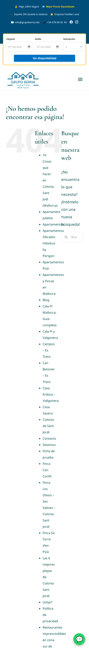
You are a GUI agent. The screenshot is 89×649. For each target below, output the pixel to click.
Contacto (49, 438)
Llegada (10, 38)
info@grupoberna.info (25, 22)
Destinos (49, 445)
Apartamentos (53, 224)
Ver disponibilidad (44, 58)
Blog (46, 300)
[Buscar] (66, 237)
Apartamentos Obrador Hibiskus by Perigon (53, 243)
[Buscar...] (72, 237)
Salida (38, 38)
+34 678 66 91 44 (54, 22)
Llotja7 (47, 602)
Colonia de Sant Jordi (48, 425)
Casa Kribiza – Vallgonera (51, 394)
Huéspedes (69, 38)
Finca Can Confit (47, 469)
